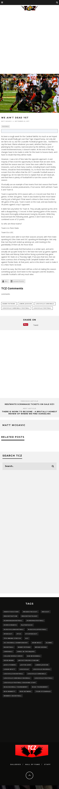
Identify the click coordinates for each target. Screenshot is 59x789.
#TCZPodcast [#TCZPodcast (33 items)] (31, 634)
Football (5, 126)
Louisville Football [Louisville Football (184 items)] (44, 678)
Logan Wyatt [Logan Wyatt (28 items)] (9, 669)
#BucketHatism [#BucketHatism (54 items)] (10, 616)
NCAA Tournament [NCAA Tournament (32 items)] (40, 687)
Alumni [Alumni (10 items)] (49, 642)
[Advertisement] (29, 42)
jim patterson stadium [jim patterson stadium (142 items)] (28, 660)
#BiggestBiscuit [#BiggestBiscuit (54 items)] (30, 612)
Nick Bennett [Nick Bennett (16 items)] (9, 691)
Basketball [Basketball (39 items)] (9, 647)
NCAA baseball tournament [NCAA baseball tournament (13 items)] (16, 687)
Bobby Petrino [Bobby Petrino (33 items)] (24, 647)
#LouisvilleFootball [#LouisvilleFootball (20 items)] (37, 629)
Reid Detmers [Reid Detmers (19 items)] (25, 691)
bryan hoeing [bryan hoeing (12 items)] (41, 647)
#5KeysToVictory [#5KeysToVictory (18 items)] (11, 612)
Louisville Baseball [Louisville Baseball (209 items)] (41, 669)
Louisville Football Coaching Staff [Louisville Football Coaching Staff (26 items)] (20, 682)
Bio (6, 281)
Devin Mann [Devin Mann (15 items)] (9, 660)
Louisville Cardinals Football (16, 308)
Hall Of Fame (32, 764)
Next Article (29, 408)
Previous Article (29, 401)
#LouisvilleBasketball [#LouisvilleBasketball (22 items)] (14, 629)
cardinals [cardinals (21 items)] (8, 651)
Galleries (15, 764)
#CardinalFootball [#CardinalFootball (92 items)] (35, 620)
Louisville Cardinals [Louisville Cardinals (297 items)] (37, 674)
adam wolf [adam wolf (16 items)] (36, 642)
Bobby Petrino (9, 303)
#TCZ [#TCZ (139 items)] (19, 634)
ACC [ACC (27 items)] (26, 638)
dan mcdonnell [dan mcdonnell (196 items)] (33, 656)
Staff (47, 764)
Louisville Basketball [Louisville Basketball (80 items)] (13, 674)
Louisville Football (42, 308)
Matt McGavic (6, 121)
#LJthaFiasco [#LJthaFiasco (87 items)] (27, 625)
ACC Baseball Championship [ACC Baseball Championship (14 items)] (16, 642)
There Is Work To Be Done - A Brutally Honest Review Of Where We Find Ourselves (29, 412)
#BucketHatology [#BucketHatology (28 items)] (29, 616)
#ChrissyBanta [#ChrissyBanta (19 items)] (10, 625)
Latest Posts (18, 281)
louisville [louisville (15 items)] (24, 669)
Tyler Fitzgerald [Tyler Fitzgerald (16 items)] (43, 691)
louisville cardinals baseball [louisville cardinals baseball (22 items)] (17, 678)
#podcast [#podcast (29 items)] (8, 634)
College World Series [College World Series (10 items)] (13, 656)
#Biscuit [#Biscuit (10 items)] (45, 612)
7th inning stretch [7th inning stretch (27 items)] (12, 638)
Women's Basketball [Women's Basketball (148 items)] (13, 696)
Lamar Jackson (25, 303)
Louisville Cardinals (45, 303)
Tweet (35, 325)
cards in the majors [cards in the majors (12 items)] (26, 651)
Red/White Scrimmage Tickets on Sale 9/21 (29, 404)
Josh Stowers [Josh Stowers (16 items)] (10, 665)
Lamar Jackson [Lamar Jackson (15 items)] (42, 665)
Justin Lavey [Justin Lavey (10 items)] (25, 665)
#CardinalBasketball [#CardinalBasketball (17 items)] (13, 620)
